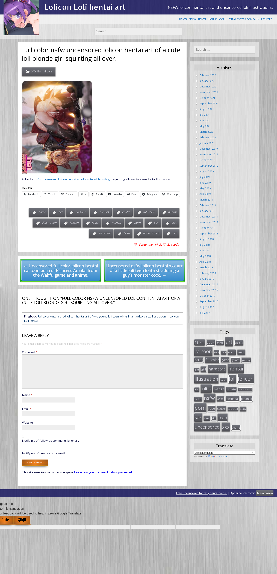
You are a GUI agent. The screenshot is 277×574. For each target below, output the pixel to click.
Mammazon (265, 493)
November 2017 (208, 290)
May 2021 (205, 126)
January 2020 (206, 143)
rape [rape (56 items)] (211, 403)
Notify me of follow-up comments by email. (50, 441)
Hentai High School (211, 19)
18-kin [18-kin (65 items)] (199, 342)
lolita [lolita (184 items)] (206, 385)
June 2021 (205, 120)
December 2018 (208, 216)
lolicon (74, 223)
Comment (29, 352)
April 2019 (205, 194)
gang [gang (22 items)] (197, 367)
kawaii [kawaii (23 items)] (223, 376)
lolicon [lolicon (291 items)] (246, 375)
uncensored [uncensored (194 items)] (207, 420)
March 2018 (206, 267)
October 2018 (207, 227)
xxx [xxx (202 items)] (225, 420)
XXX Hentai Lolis (42, 71)
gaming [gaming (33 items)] (246, 358)
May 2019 (205, 188)
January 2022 (206, 81)
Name (27, 395)
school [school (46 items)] (221, 404)
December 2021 (208, 86)
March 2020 (206, 131)
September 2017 (208, 301)
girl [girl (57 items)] (203, 367)
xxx (174, 233)
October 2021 (207, 97)
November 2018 (208, 222)
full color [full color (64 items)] (212, 358)
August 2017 (206, 307)
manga (116, 223)
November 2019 (208, 154)
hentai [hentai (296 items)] (235, 366)
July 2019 (204, 177)
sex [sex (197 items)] (198, 412)
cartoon (81, 212)
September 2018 (208, 233)
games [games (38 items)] (235, 358)
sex (156, 223)
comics (104, 212)
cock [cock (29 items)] (216, 351)
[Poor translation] (22, 520)
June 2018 (205, 250)
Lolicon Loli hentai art (84, 7)
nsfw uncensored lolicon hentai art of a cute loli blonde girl (73, 179)
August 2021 (206, 109)
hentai (172, 212)
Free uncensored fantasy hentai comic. (201, 493)
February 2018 (207, 273)
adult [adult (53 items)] (210, 342)
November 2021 (208, 92)
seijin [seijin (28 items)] (243, 403)
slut (174, 223)
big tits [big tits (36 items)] (239, 342)
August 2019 (206, 171)
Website (27, 423)
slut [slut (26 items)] (214, 412)
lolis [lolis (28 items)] (197, 385)
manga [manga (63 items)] (219, 385)
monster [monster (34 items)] (231, 385)
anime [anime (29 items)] (220, 342)
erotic (126, 212)
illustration (49, 223)
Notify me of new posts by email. (43, 453)
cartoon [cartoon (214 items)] (203, 350)
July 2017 (204, 312)
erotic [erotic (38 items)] (241, 351)
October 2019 (207, 160)
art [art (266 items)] (229, 341)
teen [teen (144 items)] (222, 412)
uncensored (151, 233)
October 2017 (207, 295)
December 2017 (208, 284)
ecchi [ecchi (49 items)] (231, 351)
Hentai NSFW (187, 19)
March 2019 (206, 199)
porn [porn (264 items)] (200, 402)
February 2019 (207, 205)
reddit (175, 244)
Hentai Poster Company (243, 19)
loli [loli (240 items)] (232, 375)
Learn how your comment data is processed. (103, 472)
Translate (217, 449)
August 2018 (206, 239)
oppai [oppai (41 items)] (220, 394)
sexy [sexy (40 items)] (207, 412)
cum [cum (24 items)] (224, 351)
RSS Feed (266, 19)
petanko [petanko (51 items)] (246, 394)
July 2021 (204, 114)
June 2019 (205, 182)
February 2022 (207, 75)
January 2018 (206, 278)
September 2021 (208, 103)
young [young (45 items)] (236, 421)
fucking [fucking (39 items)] (199, 358)
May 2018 (205, 256)
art (60, 212)
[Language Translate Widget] (224, 446)
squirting (104, 233)
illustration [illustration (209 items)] (206, 375)
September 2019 (208, 165)
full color (149, 212)
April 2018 (205, 261)
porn (137, 223)
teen (127, 233)
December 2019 (208, 148)
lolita (95, 223)
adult (41, 212)
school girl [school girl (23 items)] (233, 404)
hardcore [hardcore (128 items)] (217, 366)
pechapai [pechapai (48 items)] (232, 394)
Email (26, 409)
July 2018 (204, 244)
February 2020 (207, 137)
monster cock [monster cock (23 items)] (245, 385)
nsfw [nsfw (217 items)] (209, 393)
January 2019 (206, 211)
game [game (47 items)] (225, 358)
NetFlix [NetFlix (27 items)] (198, 394)
